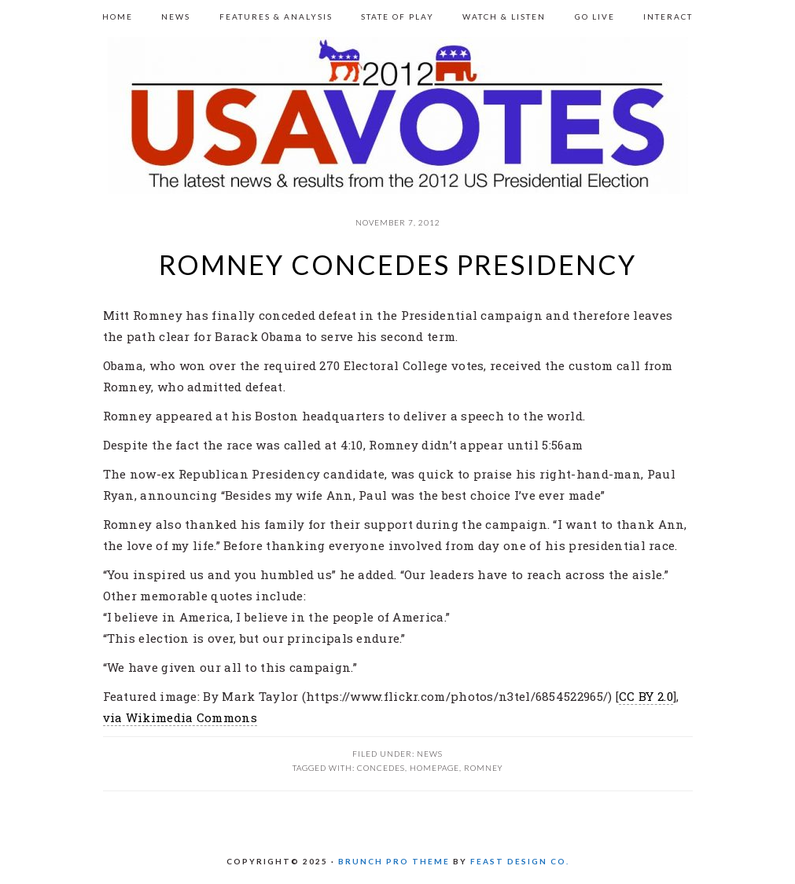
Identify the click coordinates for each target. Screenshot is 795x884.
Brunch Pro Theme (394, 861)
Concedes (381, 767)
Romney (483, 767)
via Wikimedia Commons (180, 717)
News (430, 753)
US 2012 (398, 115)
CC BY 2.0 (646, 696)
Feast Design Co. (519, 861)
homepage (434, 767)
